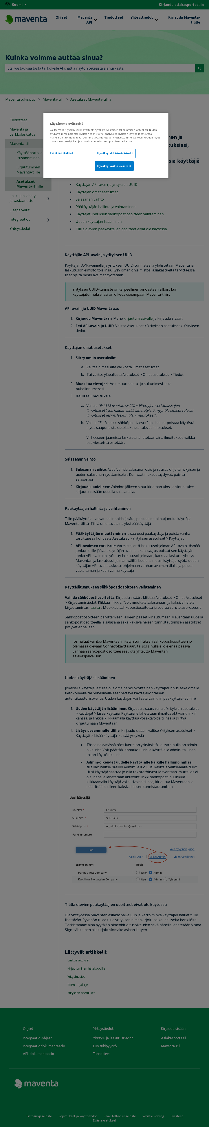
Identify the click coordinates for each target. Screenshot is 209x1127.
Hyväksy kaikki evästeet (114, 166)
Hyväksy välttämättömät (115, 153)
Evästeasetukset (61, 153)
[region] (106, 145)
